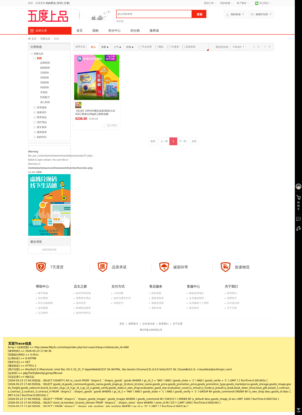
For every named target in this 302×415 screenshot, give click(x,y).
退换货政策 (157, 298)
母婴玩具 (45, 38)
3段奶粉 (44, 82)
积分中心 (114, 30)
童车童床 (42, 127)
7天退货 (173, 46)
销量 (104, 47)
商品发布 (193, 307)
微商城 (154, 30)
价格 (129, 47)
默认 (93, 47)
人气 (117, 47)
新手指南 (42, 293)
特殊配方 (45, 97)
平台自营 (145, 46)
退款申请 (156, 307)
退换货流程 (157, 303)
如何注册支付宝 (122, 298)
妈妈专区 (42, 137)
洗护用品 (42, 122)
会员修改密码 (196, 298)
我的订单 (209, 3)
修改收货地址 (196, 293)
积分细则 (42, 298)
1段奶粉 (44, 72)
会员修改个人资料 (198, 303)
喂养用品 (42, 117)
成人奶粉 (45, 102)
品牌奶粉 (45, 62)
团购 (95, 30)
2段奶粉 (44, 77)
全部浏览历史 (49, 249)
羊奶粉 (44, 92)
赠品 (159, 46)
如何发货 (80, 303)
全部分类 (41, 30)
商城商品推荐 (83, 307)
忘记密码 (42, 312)
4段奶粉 (44, 87)
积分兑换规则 (45, 303)
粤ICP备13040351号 (151, 329)
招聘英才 (231, 298)
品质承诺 (188, 46)
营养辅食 (42, 107)
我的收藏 (225, 3)
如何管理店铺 (83, 293)
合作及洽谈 (232, 303)
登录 (59, 3)
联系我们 (231, 293)
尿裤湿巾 (42, 112)
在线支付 (118, 303)
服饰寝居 (42, 132)
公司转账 (118, 293)
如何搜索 (42, 307)
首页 (79, 30)
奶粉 (39, 58)
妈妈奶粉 (45, 67)
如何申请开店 (83, 312)
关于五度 (231, 307)
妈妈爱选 (51, 3)
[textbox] (154, 14)
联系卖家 (156, 293)
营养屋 (120, 21)
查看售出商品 (83, 298)
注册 (66, 3)
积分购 (135, 30)
